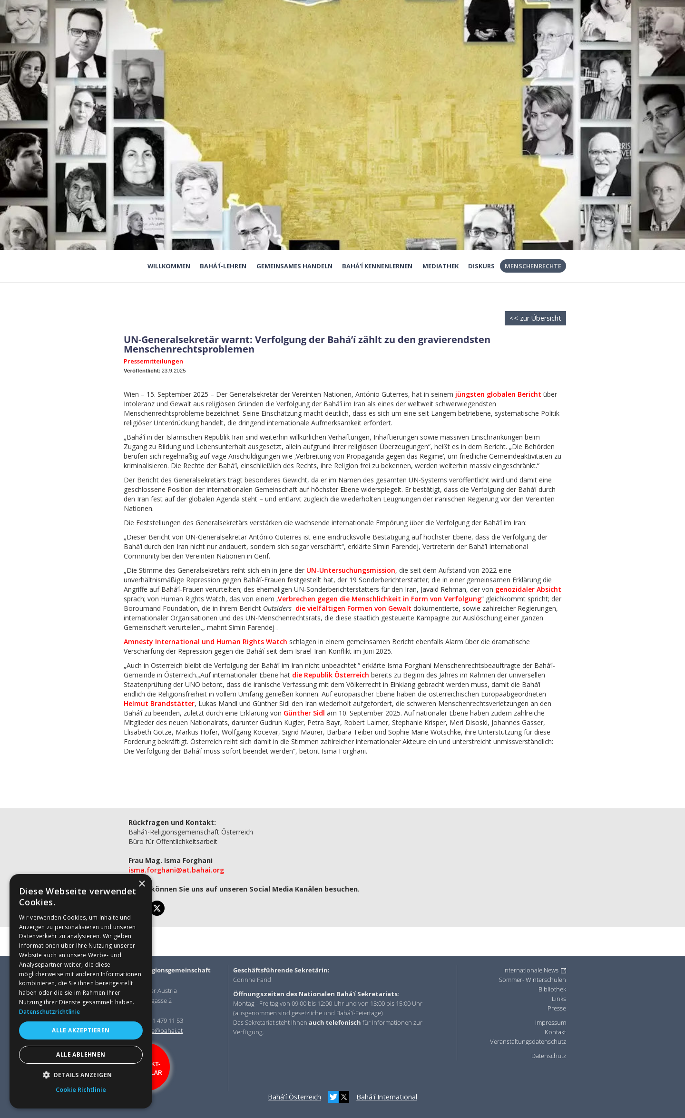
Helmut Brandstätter (159, 703)
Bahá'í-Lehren (223, 266)
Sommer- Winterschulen (532, 979)
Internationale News (530, 970)
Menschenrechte (533, 266)
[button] (81, 1075)
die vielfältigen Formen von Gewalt (353, 608)
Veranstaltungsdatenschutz (528, 1041)
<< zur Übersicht (535, 318)
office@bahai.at (161, 1030)
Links (559, 998)
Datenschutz (548, 1055)
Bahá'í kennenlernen (377, 266)
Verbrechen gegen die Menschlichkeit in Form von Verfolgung (379, 598)
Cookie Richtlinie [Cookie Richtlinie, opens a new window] (81, 1089)
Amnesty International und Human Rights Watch (205, 641)
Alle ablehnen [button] (80, 1054)
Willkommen (168, 266)
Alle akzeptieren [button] (80, 1030)
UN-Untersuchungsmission (350, 570)
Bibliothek (552, 989)
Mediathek (440, 266)
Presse (557, 1008)
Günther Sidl (304, 712)
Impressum (550, 1022)
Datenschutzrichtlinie (49, 1012)
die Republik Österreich (330, 674)
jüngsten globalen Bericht (497, 394)
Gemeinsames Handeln (294, 266)
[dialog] (81, 991)
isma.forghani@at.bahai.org (176, 869)
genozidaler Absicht (528, 589)
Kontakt (555, 1032)
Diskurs (481, 266)
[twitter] (157, 908)
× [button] (141, 884)
